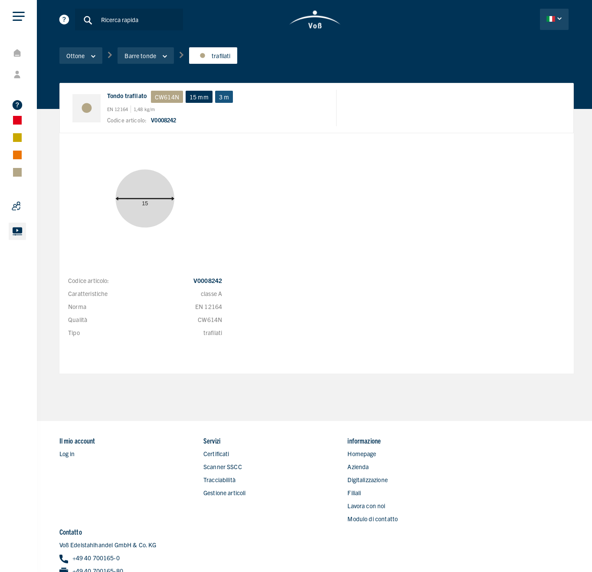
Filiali (328, 476)
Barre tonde (147, 56)
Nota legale (559, 543)
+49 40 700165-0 (482, 450)
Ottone (82, 56)
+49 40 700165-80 (484, 463)
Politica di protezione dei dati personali (485, 543)
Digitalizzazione (342, 463)
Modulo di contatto (347, 502)
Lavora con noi (341, 489)
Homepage (336, 437)
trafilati (214, 55)
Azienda (332, 450)
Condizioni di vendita (546, 555)
